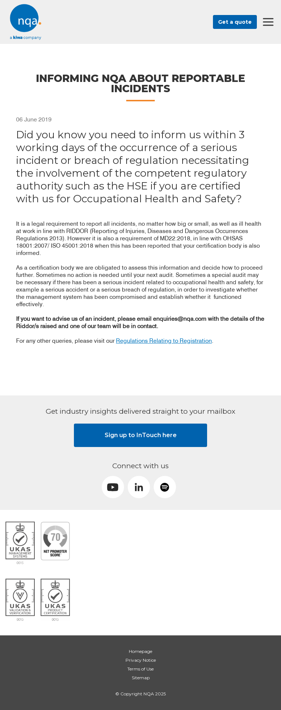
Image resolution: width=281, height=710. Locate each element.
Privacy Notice (140, 660)
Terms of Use (140, 669)
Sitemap (141, 677)
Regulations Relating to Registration (164, 340)
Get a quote (235, 22)
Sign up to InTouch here (141, 435)
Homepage (140, 651)
